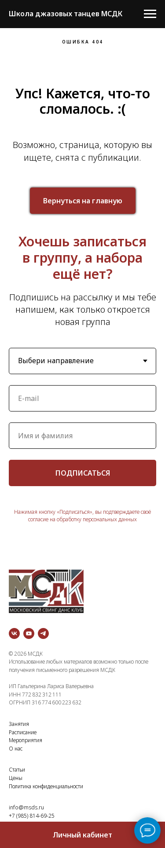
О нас (15, 748)
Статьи (17, 769)
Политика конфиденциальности (46, 786)
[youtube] (28, 633)
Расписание (23, 732)
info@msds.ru (26, 807)
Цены (15, 778)
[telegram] (43, 633)
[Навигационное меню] (150, 14)
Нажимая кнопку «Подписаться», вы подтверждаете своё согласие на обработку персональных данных (82, 515)
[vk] (14, 633)
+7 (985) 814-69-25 (32, 815)
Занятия (19, 724)
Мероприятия (25, 740)
